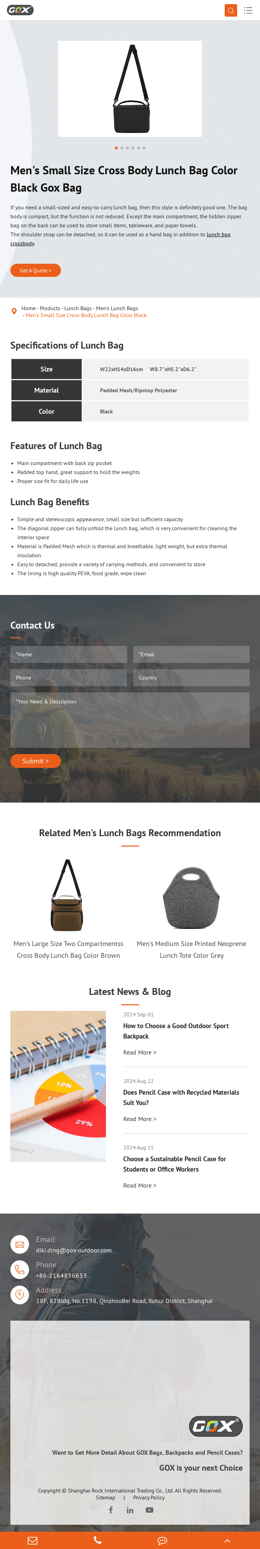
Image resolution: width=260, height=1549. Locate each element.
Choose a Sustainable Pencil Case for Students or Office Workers (174, 1164)
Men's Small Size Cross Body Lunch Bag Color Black (86, 315)
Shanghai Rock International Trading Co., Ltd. (121, 1490)
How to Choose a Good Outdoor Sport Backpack (176, 1031)
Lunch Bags (78, 308)
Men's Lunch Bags (117, 308)
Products (50, 308)
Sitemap (105, 1497)
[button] (116, 148)
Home (28, 308)
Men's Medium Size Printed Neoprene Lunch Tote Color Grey (191, 949)
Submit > (36, 760)
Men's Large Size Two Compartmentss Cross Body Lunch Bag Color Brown (68, 949)
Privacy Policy (148, 1497)
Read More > (139, 1052)
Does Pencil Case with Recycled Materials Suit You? (181, 1097)
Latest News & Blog (130, 991)
